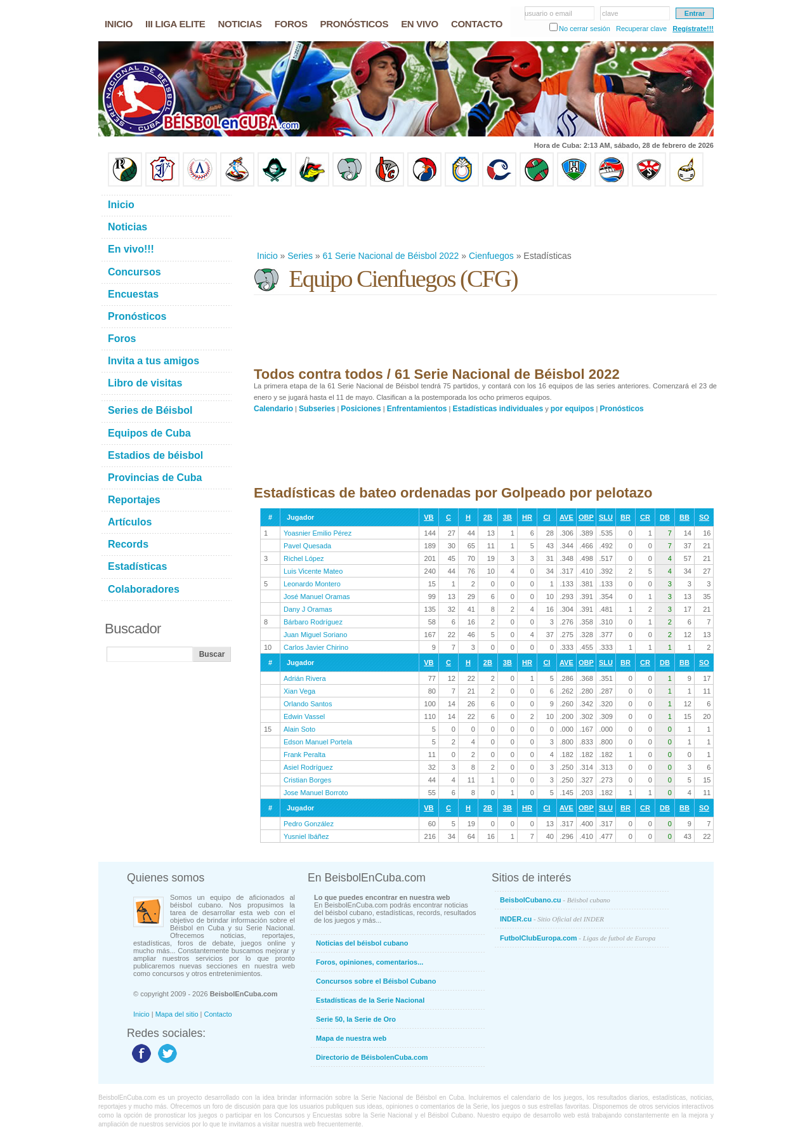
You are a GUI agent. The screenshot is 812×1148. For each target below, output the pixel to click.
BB (684, 517)
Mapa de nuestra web (351, 1038)
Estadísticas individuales (497, 408)
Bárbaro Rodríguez (313, 622)
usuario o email (548, 13)
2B (487, 517)
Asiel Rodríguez (308, 767)
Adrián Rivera (305, 678)
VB (428, 517)
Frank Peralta (304, 754)
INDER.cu (552, 919)
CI (546, 517)
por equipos (572, 408)
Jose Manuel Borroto (316, 792)
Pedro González (309, 824)
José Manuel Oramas (317, 596)
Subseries (317, 408)
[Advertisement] (485, 218)
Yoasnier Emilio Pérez (317, 533)
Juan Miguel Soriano (315, 634)
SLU (606, 517)
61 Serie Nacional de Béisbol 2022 (391, 256)
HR (527, 517)
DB (665, 517)
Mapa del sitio (177, 1014)
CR (645, 517)
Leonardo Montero (312, 584)
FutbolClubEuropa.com (577, 938)
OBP (586, 517)
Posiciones (361, 408)
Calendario (273, 408)
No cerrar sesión (584, 28)
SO (704, 517)
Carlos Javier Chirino (316, 647)
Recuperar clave (641, 28)
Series (300, 256)
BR (625, 517)
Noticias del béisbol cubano (362, 943)
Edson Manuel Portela (318, 742)
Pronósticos (621, 408)
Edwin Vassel (304, 716)
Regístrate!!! (693, 28)
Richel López (304, 558)
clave (610, 13)
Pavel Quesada (307, 546)
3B (507, 517)
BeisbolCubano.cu (555, 900)
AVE (566, 517)
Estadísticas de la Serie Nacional (370, 1000)
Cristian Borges (307, 780)
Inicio (267, 256)
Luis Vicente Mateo (313, 571)
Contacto (218, 1014)
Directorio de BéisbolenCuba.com (372, 1057)
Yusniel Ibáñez (306, 836)
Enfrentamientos (417, 408)
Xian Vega (299, 691)
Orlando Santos (308, 704)
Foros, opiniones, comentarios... (369, 962)
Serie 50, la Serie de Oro (356, 1019)
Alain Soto (299, 729)
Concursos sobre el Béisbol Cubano (376, 981)
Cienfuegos (491, 256)
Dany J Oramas (308, 609)
